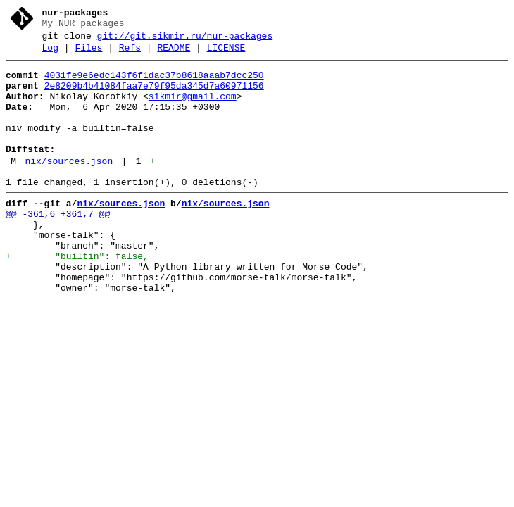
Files (88, 54)
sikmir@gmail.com (193, 109)
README (173, 54)
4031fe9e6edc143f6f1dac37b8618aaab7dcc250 (154, 83)
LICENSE (226, 54)
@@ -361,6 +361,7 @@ (58, 245)
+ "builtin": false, (77, 296)
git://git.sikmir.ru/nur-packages (185, 40)
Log (50, 54)
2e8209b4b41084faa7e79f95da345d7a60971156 (154, 96)
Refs (130, 54)
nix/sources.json (69, 186)
